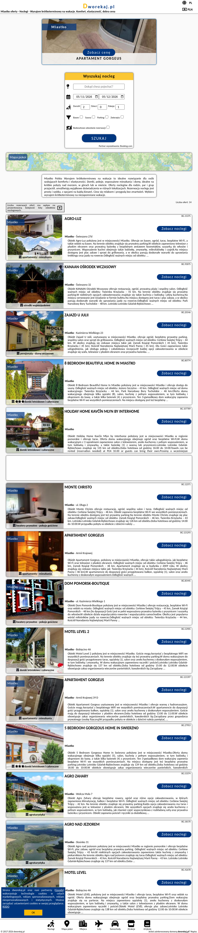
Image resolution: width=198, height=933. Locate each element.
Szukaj (99, 138)
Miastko (12, 222)
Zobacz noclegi (174, 228)
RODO (6, 906)
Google (59, 890)
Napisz (194, 931)
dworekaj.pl (99, 6)
